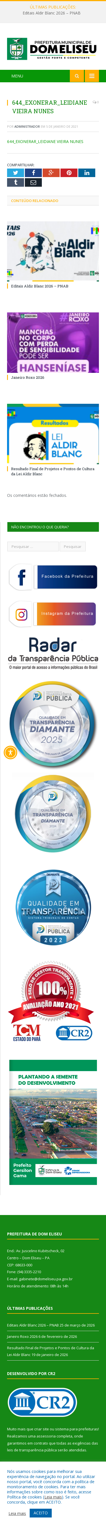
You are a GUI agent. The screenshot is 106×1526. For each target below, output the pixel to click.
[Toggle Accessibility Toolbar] (10, 752)
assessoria (46, 1436)
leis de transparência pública (32, 1450)
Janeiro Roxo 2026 (27, 377)
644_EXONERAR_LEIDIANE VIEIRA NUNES (45, 141)
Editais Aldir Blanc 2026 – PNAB (52, 13)
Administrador (27, 126)
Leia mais (53, 1497)
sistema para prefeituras (76, 1429)
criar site (41, 1429)
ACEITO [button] (41, 1513)
